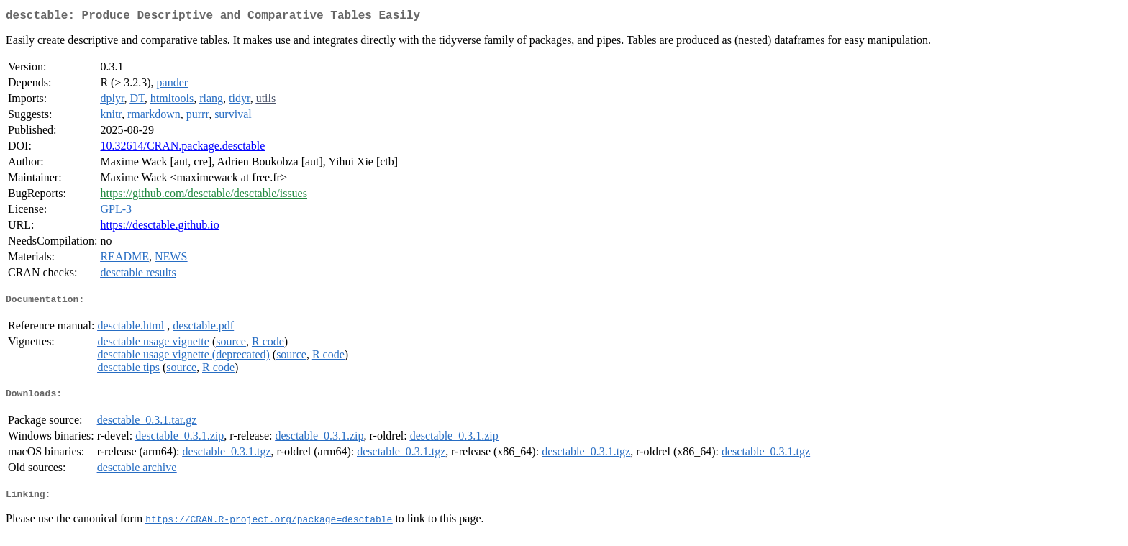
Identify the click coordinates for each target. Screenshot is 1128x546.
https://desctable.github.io (159, 228)
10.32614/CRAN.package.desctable (182, 148)
